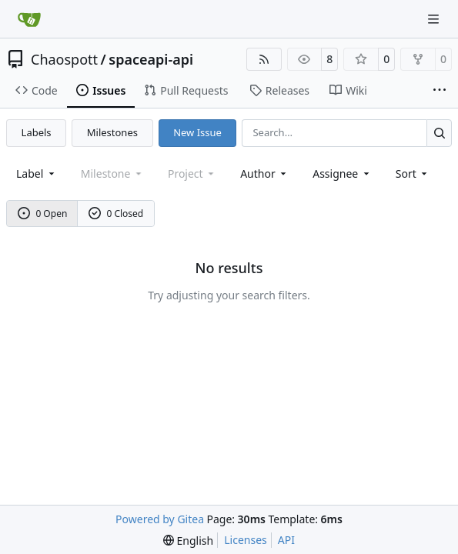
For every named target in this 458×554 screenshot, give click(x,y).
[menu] (413, 173)
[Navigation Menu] (435, 19)
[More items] (439, 91)
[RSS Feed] (264, 59)
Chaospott (64, 59)
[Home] (29, 19)
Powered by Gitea (159, 519)
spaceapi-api (151, 59)
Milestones (112, 132)
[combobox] (36, 173)
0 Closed (116, 213)
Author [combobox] (264, 173)
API (286, 539)
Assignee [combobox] (342, 173)
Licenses (245, 539)
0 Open (43, 213)
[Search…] (439, 132)
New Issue (197, 132)
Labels (37, 132)
